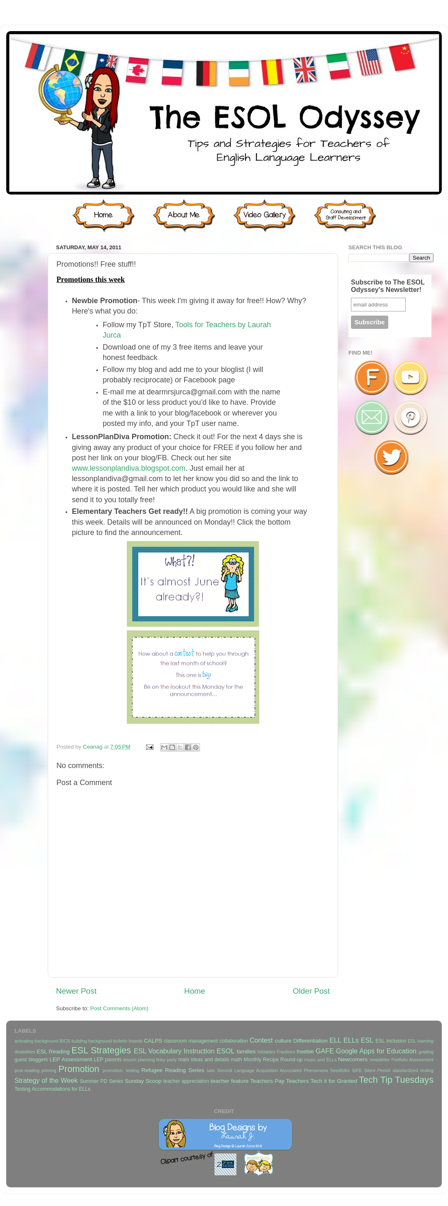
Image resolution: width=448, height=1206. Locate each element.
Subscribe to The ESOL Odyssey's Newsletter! (388, 286)
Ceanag (93, 747)
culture (283, 1041)
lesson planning (139, 1059)
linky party (166, 1059)
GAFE (325, 1051)
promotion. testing (120, 1070)
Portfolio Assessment (412, 1059)
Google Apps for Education (376, 1051)
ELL (335, 1040)
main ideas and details (203, 1060)
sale (211, 1070)
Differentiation (310, 1041)
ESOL (225, 1051)
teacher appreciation (186, 1081)
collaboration (233, 1041)
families (246, 1051)
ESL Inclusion (390, 1041)
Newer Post (76, 991)
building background (91, 1040)
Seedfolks (340, 1070)
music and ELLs (320, 1059)
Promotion (78, 1069)
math (236, 1060)
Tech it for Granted (333, 1081)
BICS (65, 1040)
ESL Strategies (101, 1050)
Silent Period (377, 1070)
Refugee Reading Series (172, 1070)
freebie (305, 1051)
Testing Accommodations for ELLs (52, 1089)
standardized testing (412, 1070)
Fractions (286, 1051)
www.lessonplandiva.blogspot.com (128, 468)
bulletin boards (128, 1040)
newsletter (380, 1059)
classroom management (191, 1041)
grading (426, 1051)
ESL (367, 1040)
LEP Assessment (70, 1059)
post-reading (27, 1070)
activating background (36, 1040)
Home (194, 991)
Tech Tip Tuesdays (396, 1080)
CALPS (153, 1041)
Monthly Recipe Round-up (273, 1060)
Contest (261, 1040)
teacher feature (229, 1081)
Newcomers (353, 1059)
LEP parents (108, 1060)
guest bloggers (31, 1060)
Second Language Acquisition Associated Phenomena (272, 1070)
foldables (266, 1051)
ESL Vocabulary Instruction (174, 1051)
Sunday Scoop (143, 1081)
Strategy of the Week (46, 1080)
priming (48, 1070)
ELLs (351, 1040)
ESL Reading (53, 1051)
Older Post (311, 991)
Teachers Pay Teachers (279, 1081)
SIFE (357, 1070)
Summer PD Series (101, 1081)
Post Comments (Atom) (119, 1008)
